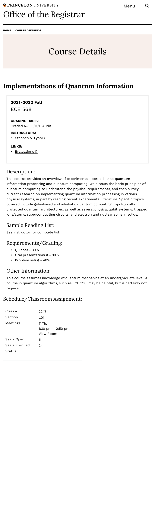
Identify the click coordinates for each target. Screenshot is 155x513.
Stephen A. (30, 138)
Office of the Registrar (44, 14)
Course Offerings (28, 30)
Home (7, 30)
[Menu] (132, 6)
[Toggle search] (148, 6)
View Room (48, 334)
